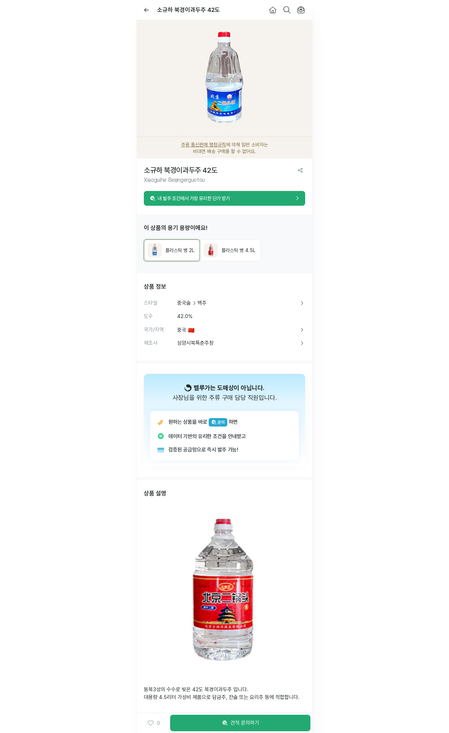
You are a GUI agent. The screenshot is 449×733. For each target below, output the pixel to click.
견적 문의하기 (240, 723)
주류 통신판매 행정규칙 (203, 144)
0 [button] (153, 723)
